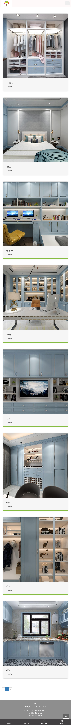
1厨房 (8, 670)
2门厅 (8, 586)
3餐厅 (8, 503)
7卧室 (8, 167)
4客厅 (8, 419)
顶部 (66, 716)
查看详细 (10, 86)
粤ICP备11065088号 (35, 715)
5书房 (8, 335)
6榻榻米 (9, 251)
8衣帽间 (9, 83)
